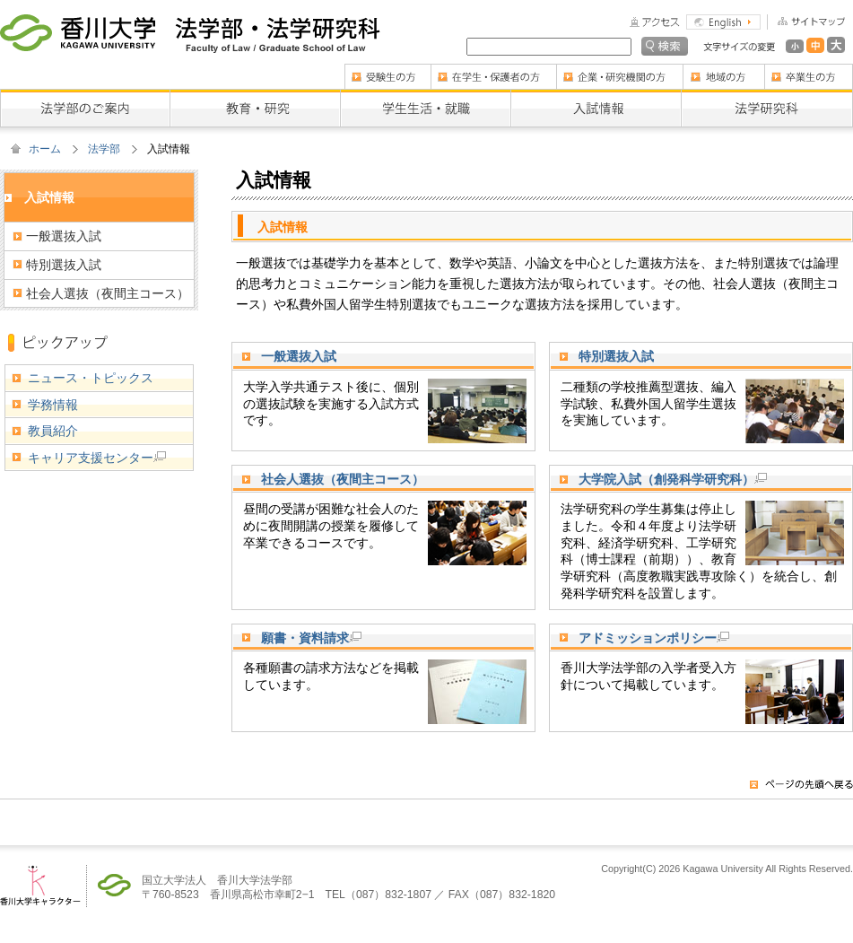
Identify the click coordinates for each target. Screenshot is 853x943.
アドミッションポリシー (654, 638)
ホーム (45, 149)
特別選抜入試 (616, 356)
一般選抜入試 (298, 356)
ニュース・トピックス (90, 378)
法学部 (104, 149)
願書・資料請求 (311, 638)
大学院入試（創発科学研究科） (673, 479)
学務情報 (53, 404)
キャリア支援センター (97, 457)
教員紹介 (53, 430)
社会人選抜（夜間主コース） (342, 479)
